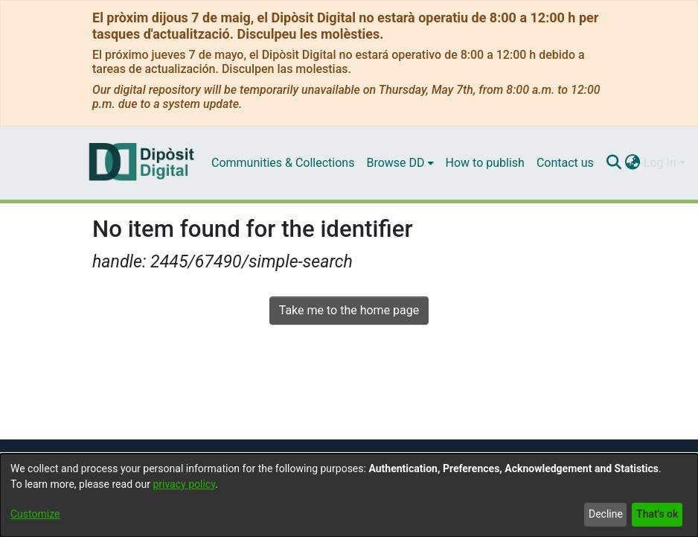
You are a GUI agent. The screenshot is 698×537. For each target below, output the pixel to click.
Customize (35, 514)
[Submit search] (614, 163)
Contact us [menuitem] (565, 163)
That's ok (657, 514)
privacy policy (184, 484)
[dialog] (349, 495)
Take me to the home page (349, 310)
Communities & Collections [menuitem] (282, 163)
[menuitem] (399, 163)
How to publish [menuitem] (485, 163)
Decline (606, 514)
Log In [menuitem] (660, 163)
